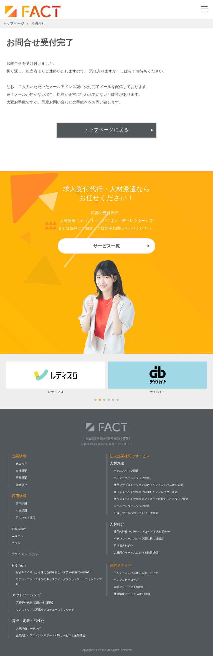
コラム (16, 542)
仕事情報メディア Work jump (132, 593)
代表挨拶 (21, 463)
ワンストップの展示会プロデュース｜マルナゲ (45, 609)
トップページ (13, 23)
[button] (95, 400)
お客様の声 (19, 528)
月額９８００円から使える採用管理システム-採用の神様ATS (53, 572)
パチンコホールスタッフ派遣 (132, 477)
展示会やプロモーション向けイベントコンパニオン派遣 (148, 484)
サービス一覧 (106, 246)
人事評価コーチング (28, 628)
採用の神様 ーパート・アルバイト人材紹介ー (142, 531)
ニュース (17, 535)
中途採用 (21, 510)
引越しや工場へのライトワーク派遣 (136, 513)
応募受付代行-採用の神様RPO (34, 602)
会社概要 (21, 470)
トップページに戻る (106, 130)
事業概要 (21, 477)
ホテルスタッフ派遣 (126, 470)
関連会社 (21, 484)
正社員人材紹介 (123, 545)
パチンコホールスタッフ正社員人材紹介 (139, 538)
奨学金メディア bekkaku (129, 586)
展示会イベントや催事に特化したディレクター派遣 (146, 492)
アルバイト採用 (25, 517)
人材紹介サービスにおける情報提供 (136, 552)
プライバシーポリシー (26, 554)
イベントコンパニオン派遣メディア (136, 572)
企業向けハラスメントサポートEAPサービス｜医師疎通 (50, 635)
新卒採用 (21, 503)
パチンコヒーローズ (126, 579)
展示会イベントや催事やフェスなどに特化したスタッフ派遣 (151, 498)
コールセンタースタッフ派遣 (132, 505)
